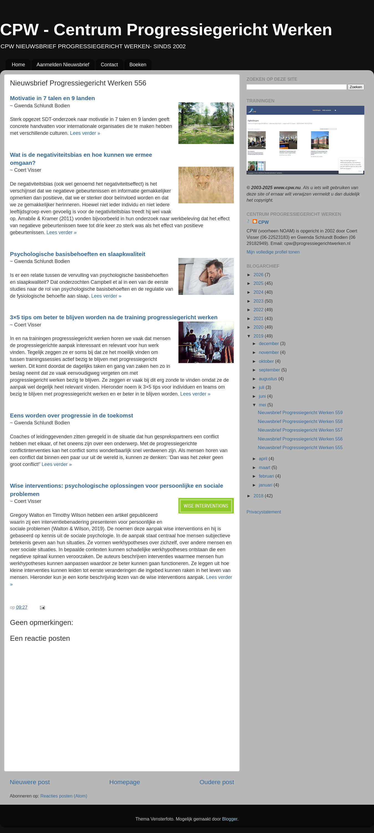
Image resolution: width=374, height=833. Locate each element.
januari (266, 484)
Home (18, 64)
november (269, 352)
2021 (259, 318)
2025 (259, 283)
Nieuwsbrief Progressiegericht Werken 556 (300, 438)
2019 (259, 335)
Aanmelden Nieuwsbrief (63, 64)
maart (265, 467)
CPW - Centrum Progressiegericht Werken (166, 29)
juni (263, 396)
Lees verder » (85, 133)
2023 (259, 300)
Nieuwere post (30, 782)
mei (263, 404)
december (269, 343)
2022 (259, 309)
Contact (109, 64)
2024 (259, 292)
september (270, 369)
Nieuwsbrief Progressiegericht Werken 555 (300, 447)
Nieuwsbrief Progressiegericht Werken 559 (300, 412)
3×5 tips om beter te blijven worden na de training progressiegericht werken (113, 317)
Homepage (124, 782)
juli (262, 387)
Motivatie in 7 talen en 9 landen (52, 98)
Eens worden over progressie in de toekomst (71, 415)
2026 (259, 274)
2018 (259, 495)
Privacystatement (264, 511)
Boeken (137, 64)
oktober (267, 361)
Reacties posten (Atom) (63, 795)
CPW (263, 222)
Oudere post (216, 782)
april (263, 458)
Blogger (229, 818)
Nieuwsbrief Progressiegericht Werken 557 (300, 429)
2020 (259, 327)
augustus (268, 378)
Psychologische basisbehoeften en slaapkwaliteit (77, 254)
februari (267, 476)
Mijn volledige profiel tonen (273, 251)
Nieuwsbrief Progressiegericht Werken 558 (300, 421)
